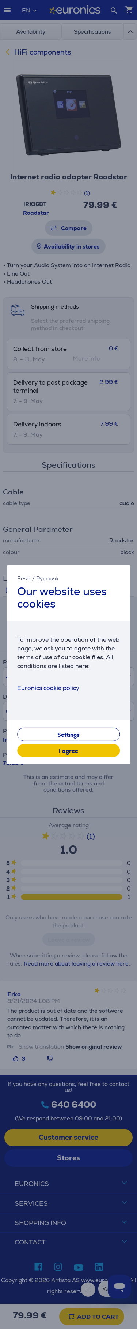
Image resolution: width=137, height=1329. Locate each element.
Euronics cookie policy (48, 688)
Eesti (24, 578)
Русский (47, 578)
